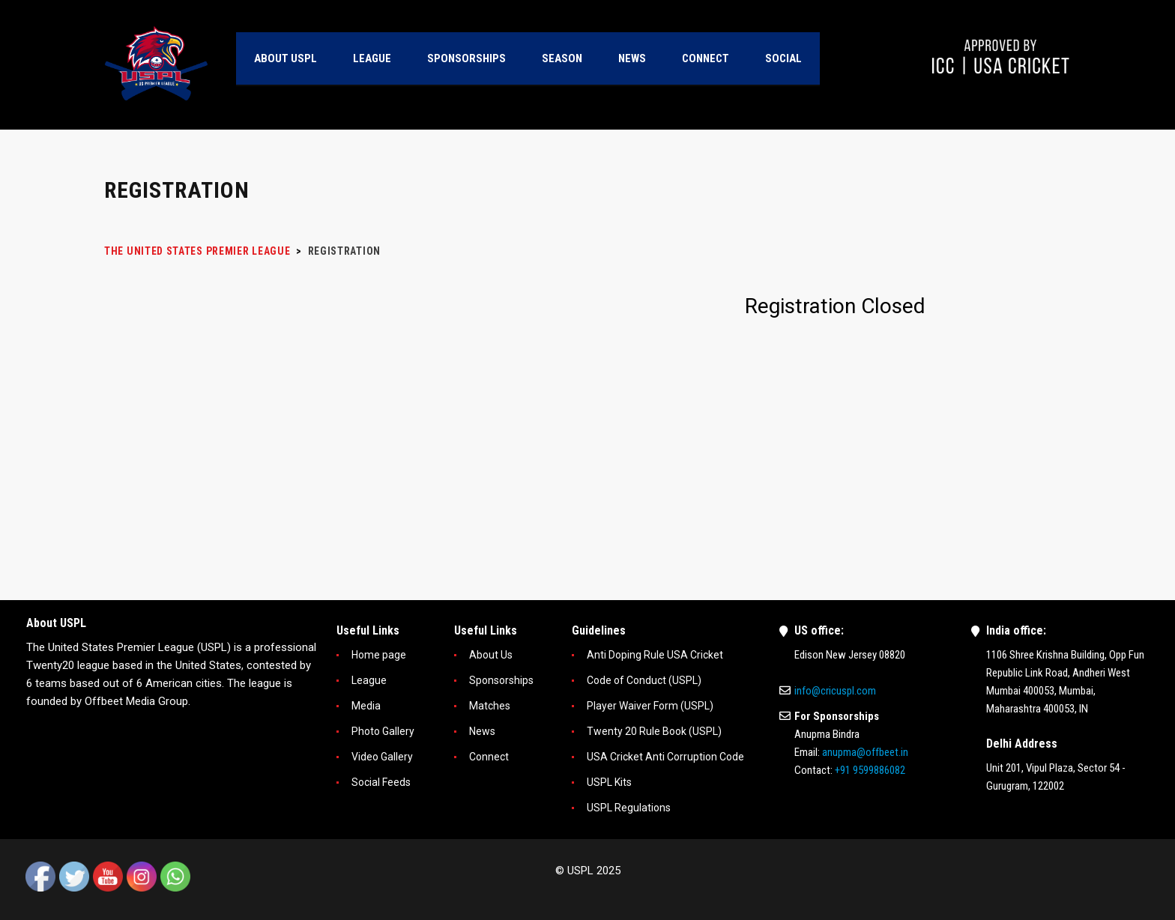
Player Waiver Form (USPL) (650, 706)
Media (366, 706)
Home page (378, 655)
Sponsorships (501, 680)
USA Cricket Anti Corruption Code (665, 757)
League (369, 680)
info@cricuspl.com (835, 690)
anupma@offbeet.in (865, 752)
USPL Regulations (629, 808)
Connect (489, 757)
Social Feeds (381, 782)
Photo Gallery (382, 731)
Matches (489, 706)
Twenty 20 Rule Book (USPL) (654, 731)
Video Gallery (382, 757)
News (482, 731)
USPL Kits (609, 782)
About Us (491, 655)
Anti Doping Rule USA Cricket (655, 655)
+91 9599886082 (870, 770)
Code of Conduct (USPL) (644, 680)
